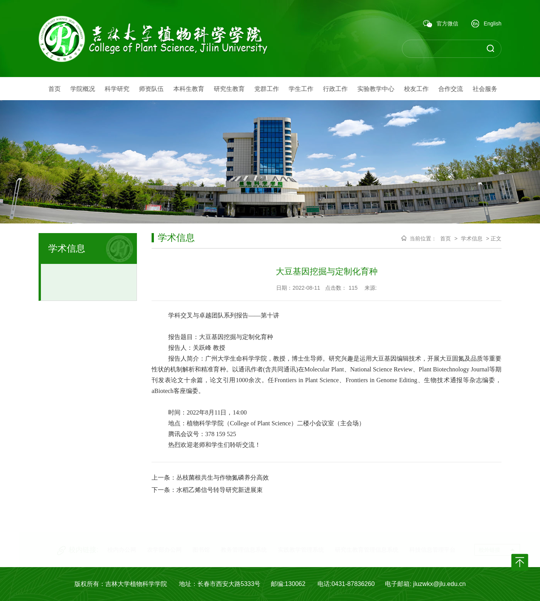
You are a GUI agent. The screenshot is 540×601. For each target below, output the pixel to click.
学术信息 (472, 238)
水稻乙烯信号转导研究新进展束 (219, 490)
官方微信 (440, 24)
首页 (445, 238)
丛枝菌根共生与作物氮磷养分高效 (222, 477)
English (486, 24)
